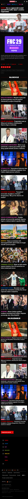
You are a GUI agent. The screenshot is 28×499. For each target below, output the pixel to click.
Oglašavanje (10, 472)
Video (6, 460)
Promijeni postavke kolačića (7, 477)
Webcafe (7, 454)
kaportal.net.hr (16, 489)
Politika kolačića (5, 475)
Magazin (7, 450)
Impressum (4, 472)
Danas (6, 440)
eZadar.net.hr (4, 492)
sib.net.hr (11, 489)
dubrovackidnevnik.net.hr (19, 491)
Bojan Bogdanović (20, 70)
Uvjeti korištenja (17, 472)
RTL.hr (3, 485)
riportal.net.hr (11, 491)
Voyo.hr (9, 485)
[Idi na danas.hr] (13, 1)
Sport (6, 443)
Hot (6, 447)
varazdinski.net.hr (5, 491)
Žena (6, 457)
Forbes (14, 70)
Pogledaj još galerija (7, 432)
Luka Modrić (9, 70)
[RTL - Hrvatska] (4, 482)
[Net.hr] (9, 482)
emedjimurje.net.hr (5, 489)
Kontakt (18, 475)
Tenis (2, 72)
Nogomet (3, 70)
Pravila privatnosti (12, 475)
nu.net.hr (9, 492)
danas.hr (14, 64)
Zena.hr (6, 485)
